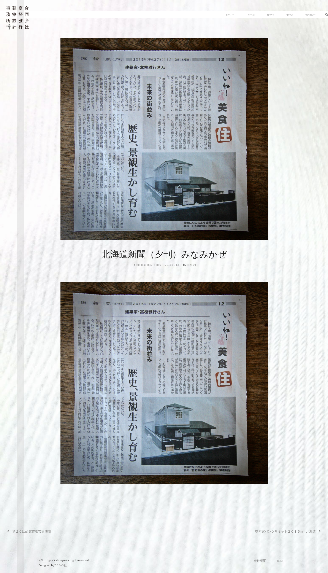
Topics (156, 265)
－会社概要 (258, 561)
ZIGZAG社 (60, 565)
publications (143, 265)
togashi (191, 265)
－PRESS (278, 561)
